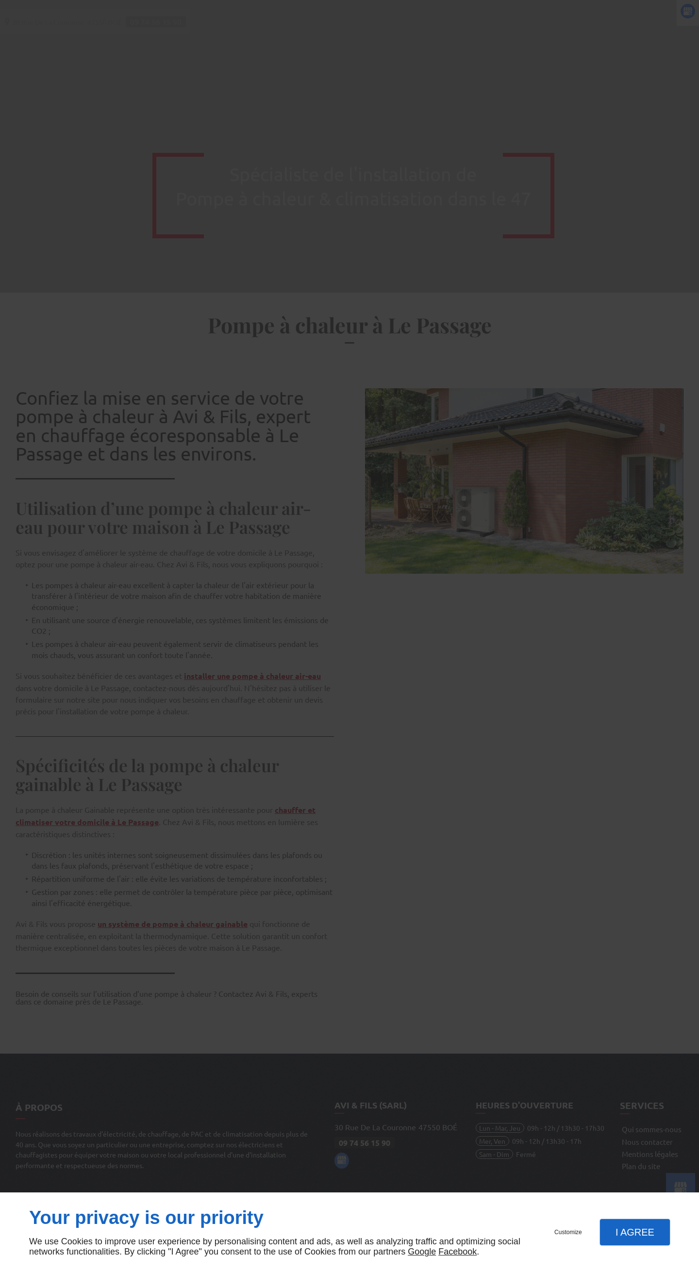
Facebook (457, 1251)
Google (422, 1251)
